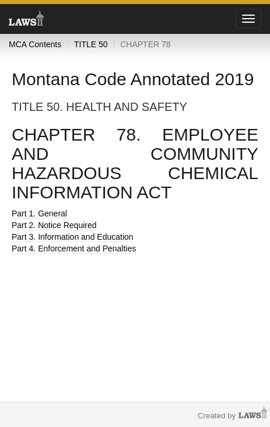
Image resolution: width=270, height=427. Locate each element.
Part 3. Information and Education (73, 237)
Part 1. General (39, 213)
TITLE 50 (91, 44)
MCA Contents (35, 44)
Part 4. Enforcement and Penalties (74, 248)
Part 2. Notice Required (54, 225)
